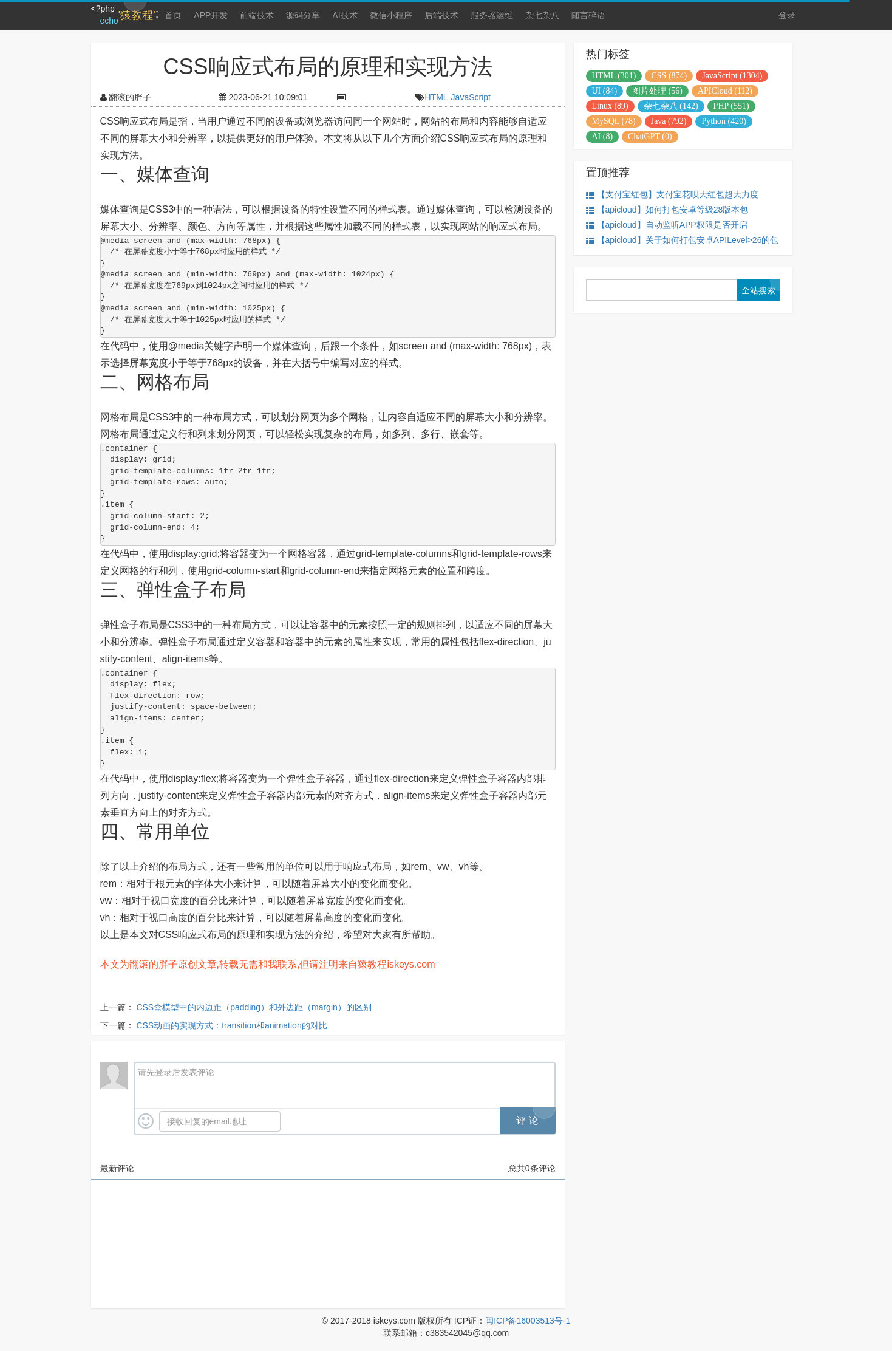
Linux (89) (610, 106)
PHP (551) (731, 106)
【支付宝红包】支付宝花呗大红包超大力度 (672, 195)
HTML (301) (614, 75)
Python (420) (723, 121)
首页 (173, 15)
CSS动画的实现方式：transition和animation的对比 (231, 1025)
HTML (436, 97)
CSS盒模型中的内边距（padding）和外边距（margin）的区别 (253, 1007)
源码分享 (303, 15)
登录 (786, 15)
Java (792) (669, 121)
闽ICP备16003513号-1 (527, 1320)
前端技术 (257, 15)
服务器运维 (492, 15)
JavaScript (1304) (732, 75)
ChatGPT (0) (650, 136)
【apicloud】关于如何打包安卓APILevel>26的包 (682, 240)
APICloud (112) (725, 90)
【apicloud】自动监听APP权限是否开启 (666, 225)
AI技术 (344, 15)
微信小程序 (391, 15)
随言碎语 (588, 15)
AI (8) (602, 136)
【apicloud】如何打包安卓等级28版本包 (667, 210)
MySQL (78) (614, 121)
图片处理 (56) (657, 90)
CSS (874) (669, 75)
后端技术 (441, 15)
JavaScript (471, 97)
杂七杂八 (542, 15)
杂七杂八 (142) (671, 106)
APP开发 (211, 15)
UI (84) (605, 90)
